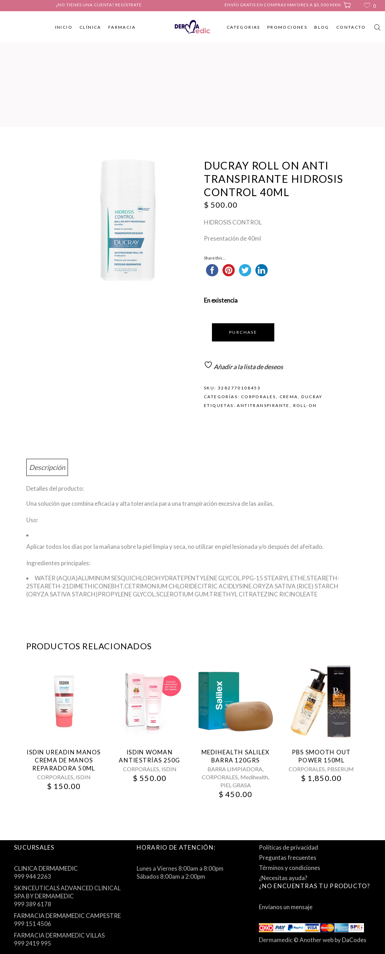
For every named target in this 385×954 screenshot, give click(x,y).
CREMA (289, 396)
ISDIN (83, 777)
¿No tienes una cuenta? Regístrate (99, 4)
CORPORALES (258, 396)
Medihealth (254, 777)
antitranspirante (263, 405)
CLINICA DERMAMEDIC (46, 868)
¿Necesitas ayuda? (283, 878)
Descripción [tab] (47, 467)
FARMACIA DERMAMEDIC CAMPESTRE (67, 915)
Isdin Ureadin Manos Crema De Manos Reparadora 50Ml (64, 760)
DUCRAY (311, 396)
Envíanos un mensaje (285, 907)
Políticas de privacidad (288, 847)
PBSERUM (340, 769)
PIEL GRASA (235, 785)
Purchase (243, 332)
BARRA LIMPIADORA (234, 769)
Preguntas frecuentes (287, 857)
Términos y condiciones (289, 867)
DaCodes (354, 939)
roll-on (305, 405)
